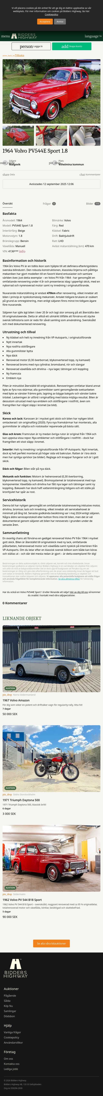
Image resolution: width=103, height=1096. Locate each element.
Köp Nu (8, 1006)
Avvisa (60, 21)
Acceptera (45, 21)
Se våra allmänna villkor (69, 579)
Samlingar (10, 1011)
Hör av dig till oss (79, 592)
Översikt (8, 203)
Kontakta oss (11, 1064)
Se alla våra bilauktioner (51, 943)
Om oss (8, 1058)
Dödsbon (9, 1016)
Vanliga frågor (12, 1032)
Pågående (10, 995)
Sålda (7, 1001)
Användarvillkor (13, 1042)
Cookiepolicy (51, 14)
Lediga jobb (11, 1069)
